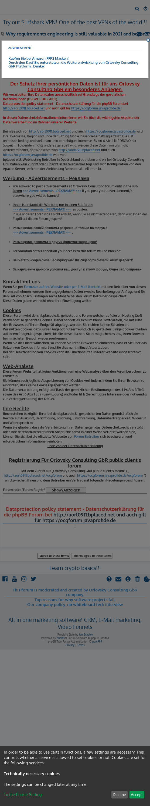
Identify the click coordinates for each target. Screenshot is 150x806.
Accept (137, 794)
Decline (119, 794)
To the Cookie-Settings (23, 794)
